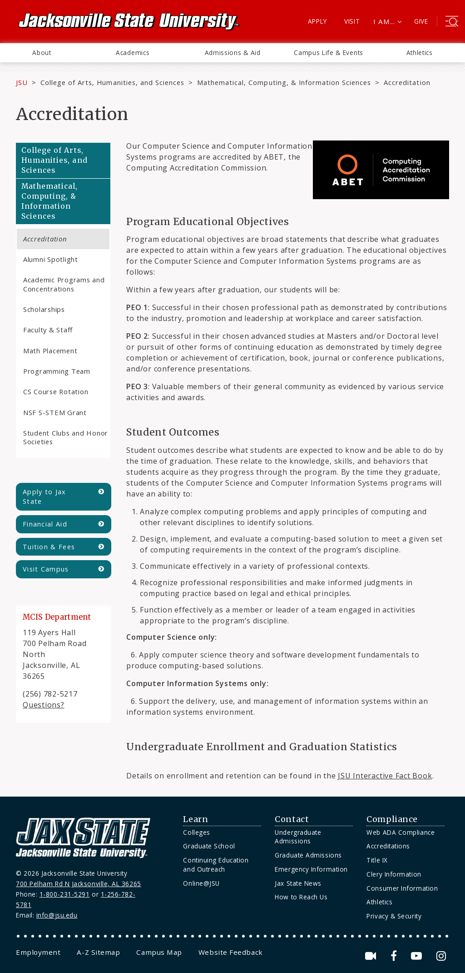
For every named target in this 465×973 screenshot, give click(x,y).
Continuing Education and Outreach (215, 864)
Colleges (196, 832)
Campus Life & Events (328, 52)
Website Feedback (230, 952)
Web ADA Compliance (400, 832)
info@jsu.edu (57, 915)
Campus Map (159, 952)
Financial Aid (45, 524)
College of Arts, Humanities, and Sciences (112, 82)
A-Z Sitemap (98, 952)
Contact (292, 819)
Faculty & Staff (48, 329)
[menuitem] (42, 52)
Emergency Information (311, 869)
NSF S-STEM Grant (55, 412)
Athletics (419, 52)
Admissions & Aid (233, 52)
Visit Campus (46, 569)
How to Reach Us (301, 897)
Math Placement (50, 350)
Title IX (376, 860)
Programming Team (56, 371)
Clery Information (393, 874)
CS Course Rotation (55, 391)
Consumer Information (402, 888)
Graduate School (209, 846)
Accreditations (388, 846)
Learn (195, 819)
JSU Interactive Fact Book (385, 776)
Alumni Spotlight (50, 259)
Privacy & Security (393, 916)
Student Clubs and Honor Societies (65, 437)
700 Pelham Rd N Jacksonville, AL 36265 (78, 883)
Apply (317, 21)
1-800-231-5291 (65, 894)
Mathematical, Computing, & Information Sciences (284, 82)
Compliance (391, 819)
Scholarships (44, 309)
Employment (38, 952)
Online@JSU (201, 883)
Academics (132, 52)
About (41, 52)
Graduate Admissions (308, 855)
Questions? (43, 705)
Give (421, 21)
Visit (352, 21)
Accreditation (45, 238)
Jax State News (298, 883)
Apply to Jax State (44, 496)
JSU (22, 82)
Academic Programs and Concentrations (64, 284)
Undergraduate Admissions (298, 837)
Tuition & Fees (49, 546)
